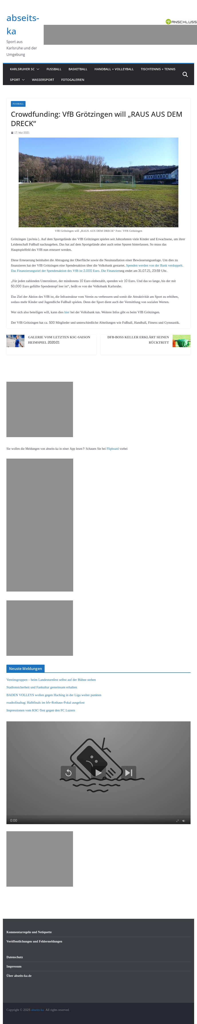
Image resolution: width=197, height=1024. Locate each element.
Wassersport (43, 80)
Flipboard (113, 449)
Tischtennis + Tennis (158, 69)
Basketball (78, 69)
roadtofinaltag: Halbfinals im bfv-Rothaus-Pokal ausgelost (45, 703)
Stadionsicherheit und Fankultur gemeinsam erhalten (41, 687)
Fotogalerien (72, 80)
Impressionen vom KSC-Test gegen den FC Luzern (40, 710)
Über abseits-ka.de (19, 976)
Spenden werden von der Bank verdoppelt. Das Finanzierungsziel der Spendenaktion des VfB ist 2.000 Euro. (97, 268)
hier (66, 312)
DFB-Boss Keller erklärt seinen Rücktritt (138, 340)
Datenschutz (14, 957)
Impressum (13, 966)
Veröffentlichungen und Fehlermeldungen (34, 941)
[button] (37, 69)
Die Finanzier (110, 271)
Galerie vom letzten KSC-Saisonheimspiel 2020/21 (59, 340)
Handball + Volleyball (114, 69)
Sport (15, 80)
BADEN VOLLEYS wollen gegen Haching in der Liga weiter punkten (53, 695)
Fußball (54, 69)
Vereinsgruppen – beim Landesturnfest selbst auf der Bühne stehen (51, 680)
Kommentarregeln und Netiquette (29, 932)
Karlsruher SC (22, 69)
